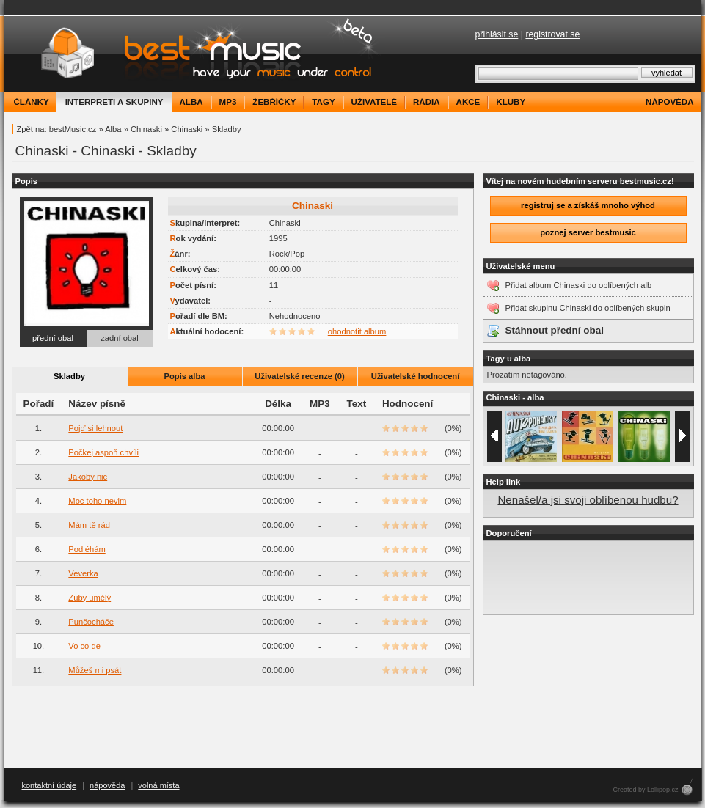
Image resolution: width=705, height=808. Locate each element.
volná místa (158, 785)
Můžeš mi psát (94, 670)
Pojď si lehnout (95, 428)
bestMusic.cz (73, 129)
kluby (510, 102)
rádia (426, 102)
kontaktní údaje (49, 785)
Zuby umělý (89, 597)
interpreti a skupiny (114, 102)
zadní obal (120, 338)
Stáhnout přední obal (554, 330)
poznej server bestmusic (588, 232)
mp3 (228, 102)
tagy (323, 102)
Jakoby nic (87, 476)
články (31, 102)
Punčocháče (91, 621)
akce (468, 102)
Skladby (69, 376)
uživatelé (374, 102)
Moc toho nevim (97, 500)
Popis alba (184, 376)
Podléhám (86, 549)
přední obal (52, 338)
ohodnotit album (357, 331)
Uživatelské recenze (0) (300, 376)
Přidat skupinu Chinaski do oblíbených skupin (588, 308)
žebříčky (274, 102)
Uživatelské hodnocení (415, 376)
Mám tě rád (89, 525)
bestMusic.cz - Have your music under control (194, 54)
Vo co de (84, 646)
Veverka (83, 573)
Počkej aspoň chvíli (103, 452)
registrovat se (552, 34)
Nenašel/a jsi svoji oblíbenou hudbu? (587, 499)
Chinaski (146, 129)
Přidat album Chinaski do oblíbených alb (578, 285)
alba (191, 102)
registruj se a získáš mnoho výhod (588, 205)
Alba (113, 129)
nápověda (669, 102)
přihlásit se (497, 34)
